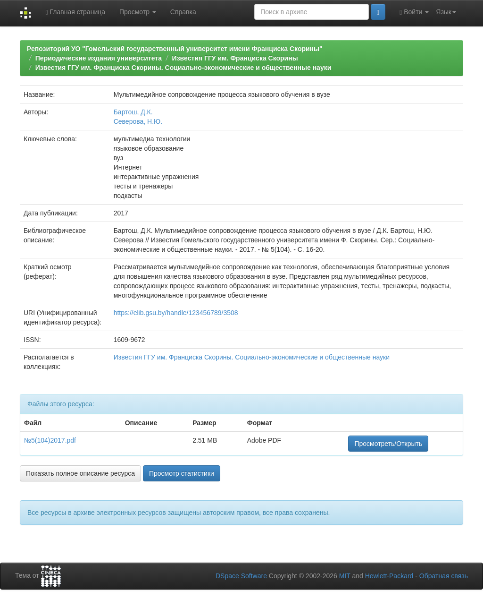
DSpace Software (241, 576)
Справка (183, 12)
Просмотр (137, 12)
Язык (446, 12)
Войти (414, 12)
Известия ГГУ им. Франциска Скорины (235, 58)
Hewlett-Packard (389, 576)
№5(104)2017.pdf (50, 440)
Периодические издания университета (98, 58)
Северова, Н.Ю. (138, 121)
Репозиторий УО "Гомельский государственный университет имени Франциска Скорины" (175, 48)
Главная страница (75, 12)
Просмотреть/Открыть (388, 443)
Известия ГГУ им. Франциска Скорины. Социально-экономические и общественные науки (183, 67)
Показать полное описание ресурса (80, 473)
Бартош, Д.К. (133, 112)
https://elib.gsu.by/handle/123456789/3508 (176, 313)
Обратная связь (443, 576)
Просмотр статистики (181, 473)
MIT (344, 576)
